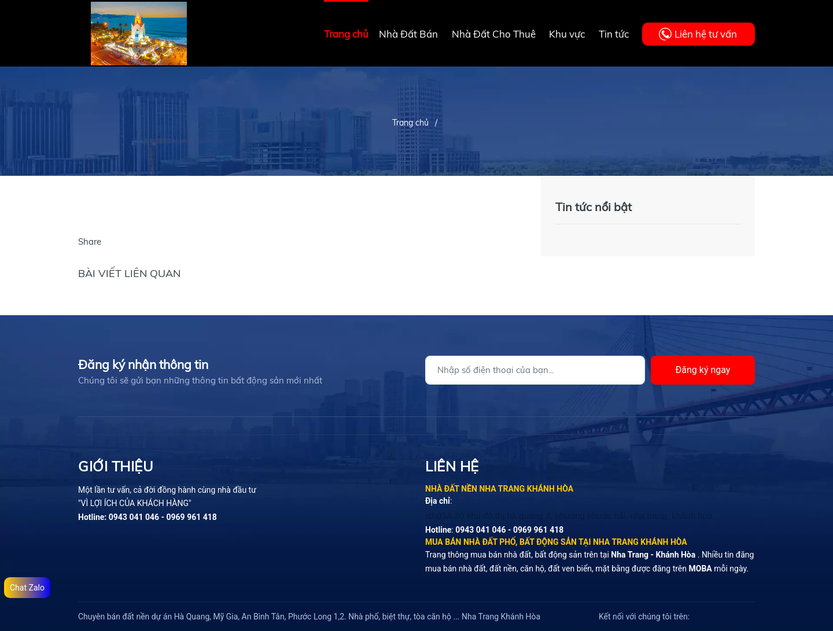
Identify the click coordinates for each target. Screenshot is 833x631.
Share (89, 241)
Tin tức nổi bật (593, 207)
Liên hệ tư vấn (705, 34)
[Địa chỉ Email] (535, 370)
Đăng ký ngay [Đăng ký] (703, 369)
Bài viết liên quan (129, 273)
